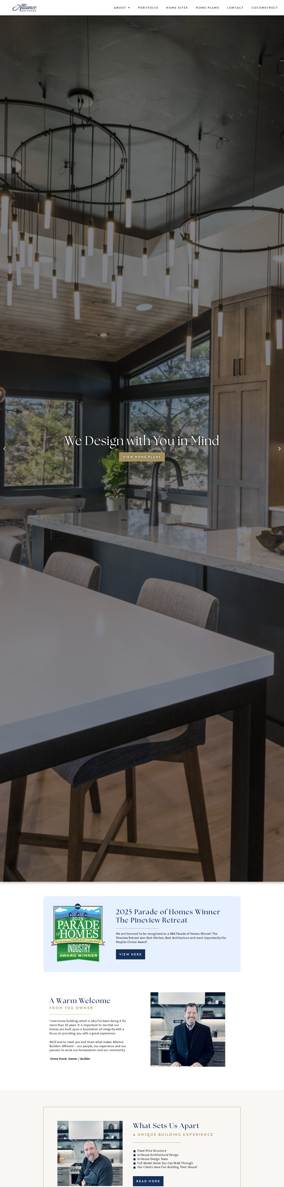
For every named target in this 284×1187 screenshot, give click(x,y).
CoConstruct (264, 8)
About (122, 7)
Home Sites (177, 8)
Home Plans (207, 8)
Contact (235, 8)
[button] (4, 448)
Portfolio (148, 8)
